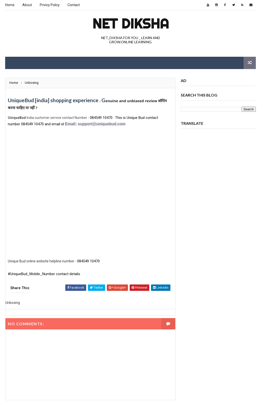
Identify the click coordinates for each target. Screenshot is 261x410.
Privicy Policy (50, 5)
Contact (74, 5)
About (27, 5)
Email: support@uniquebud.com (95, 124)
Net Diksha (130, 23)
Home (9, 5)
